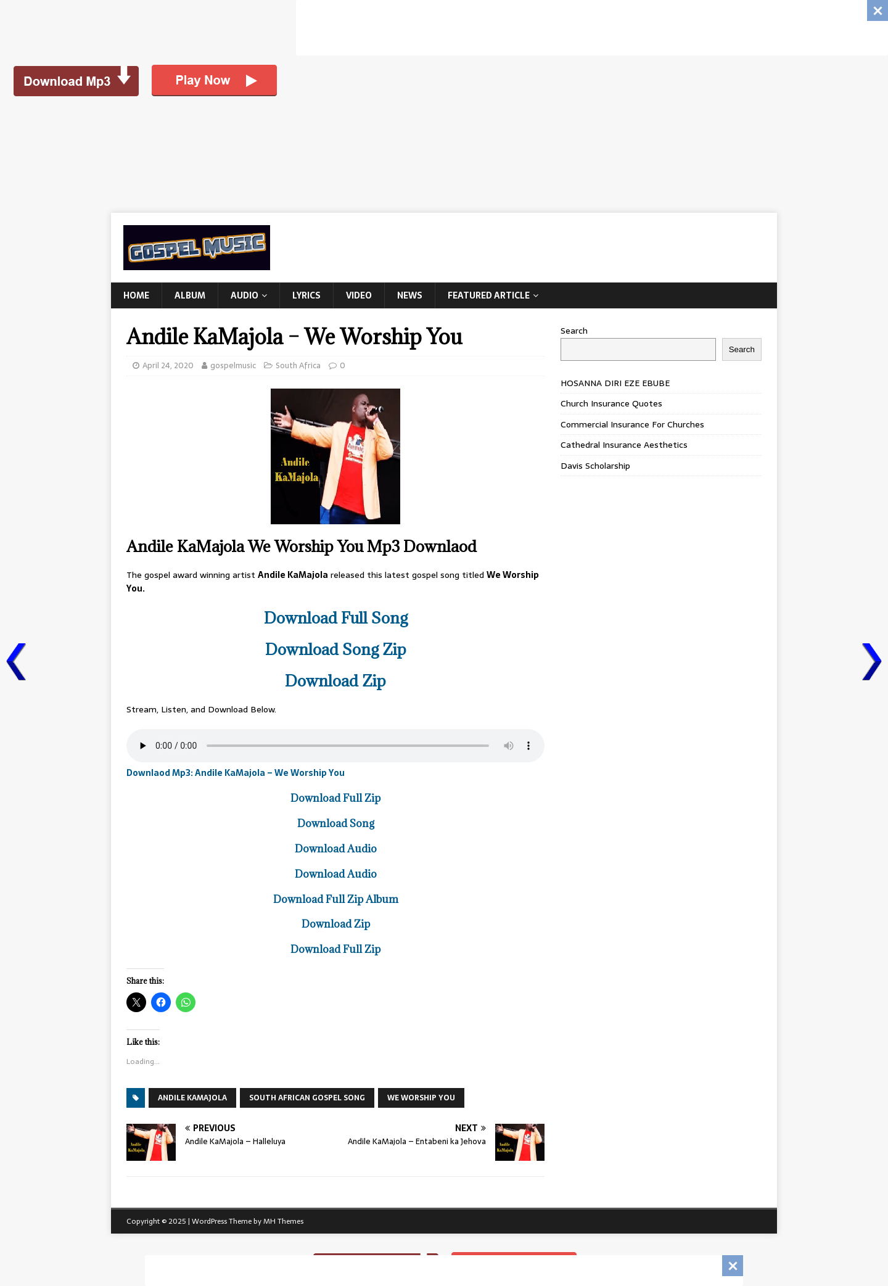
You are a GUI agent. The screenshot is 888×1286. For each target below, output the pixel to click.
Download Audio (336, 848)
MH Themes (283, 1221)
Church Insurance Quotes (611, 403)
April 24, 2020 (168, 365)
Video (359, 295)
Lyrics (306, 295)
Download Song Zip (335, 649)
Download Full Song (336, 618)
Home (136, 295)
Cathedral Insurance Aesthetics (624, 444)
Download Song (335, 823)
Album (190, 295)
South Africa (298, 365)
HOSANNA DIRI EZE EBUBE (615, 383)
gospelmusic (233, 365)
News (409, 295)
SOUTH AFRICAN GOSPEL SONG (307, 1098)
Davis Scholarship (595, 465)
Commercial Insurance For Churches (632, 424)
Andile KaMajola (192, 1098)
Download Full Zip (335, 798)
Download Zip (335, 680)
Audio (244, 295)
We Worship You (421, 1098)
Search (574, 330)
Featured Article (489, 295)
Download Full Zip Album (335, 899)
